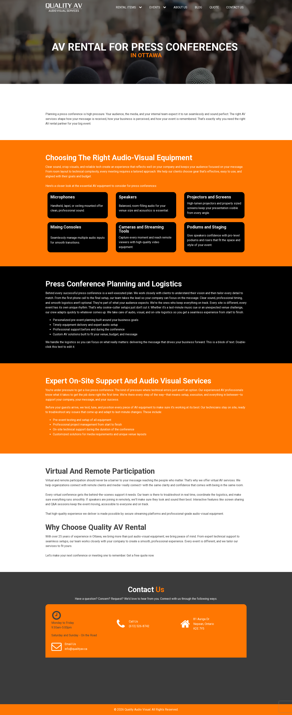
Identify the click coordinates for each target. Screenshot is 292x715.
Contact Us (235, 7)
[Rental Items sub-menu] (141, 7)
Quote (214, 7)
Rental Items (126, 7)
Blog (198, 7)
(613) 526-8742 (139, 626)
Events (154, 7)
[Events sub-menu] (165, 7)
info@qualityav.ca (76, 649)
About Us (180, 7)
